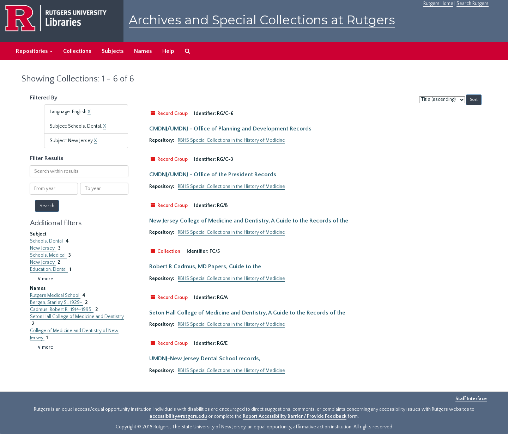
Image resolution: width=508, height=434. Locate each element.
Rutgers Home (438, 3)
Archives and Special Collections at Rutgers (262, 19)
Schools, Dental (47, 241)
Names (143, 51)
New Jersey (43, 262)
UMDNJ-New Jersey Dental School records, (204, 358)
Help (168, 51)
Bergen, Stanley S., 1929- (56, 302)
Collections (77, 51)
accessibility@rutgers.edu (178, 416)
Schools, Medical (48, 255)
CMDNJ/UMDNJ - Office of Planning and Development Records (230, 129)
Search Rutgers (472, 3)
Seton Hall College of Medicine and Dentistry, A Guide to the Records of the (247, 313)
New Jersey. (43, 248)
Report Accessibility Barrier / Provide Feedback (294, 416)
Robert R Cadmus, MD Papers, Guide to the (205, 266)
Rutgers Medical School (55, 295)
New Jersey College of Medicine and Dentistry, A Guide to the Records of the (248, 221)
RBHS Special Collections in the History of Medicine (231, 140)
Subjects (112, 51)
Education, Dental (49, 269)
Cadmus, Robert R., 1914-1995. (61, 309)
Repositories (34, 51)
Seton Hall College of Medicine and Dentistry (77, 316)
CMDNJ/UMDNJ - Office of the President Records (212, 174)
